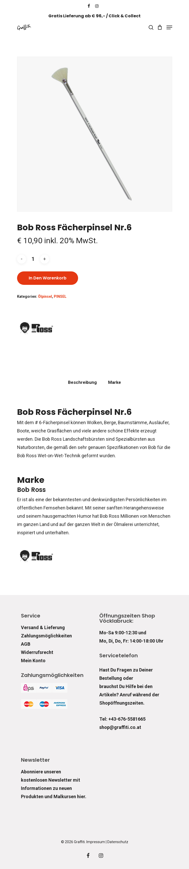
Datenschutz (117, 842)
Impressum (95, 842)
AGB (25, 644)
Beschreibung (82, 382)
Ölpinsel (45, 296)
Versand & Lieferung (43, 627)
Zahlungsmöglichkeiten (46, 635)
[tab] (82, 382)
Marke (114, 382)
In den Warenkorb (47, 278)
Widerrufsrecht (37, 652)
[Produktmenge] (33, 259)
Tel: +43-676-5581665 (122, 719)
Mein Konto (33, 660)
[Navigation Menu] (169, 27)
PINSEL (60, 296)
